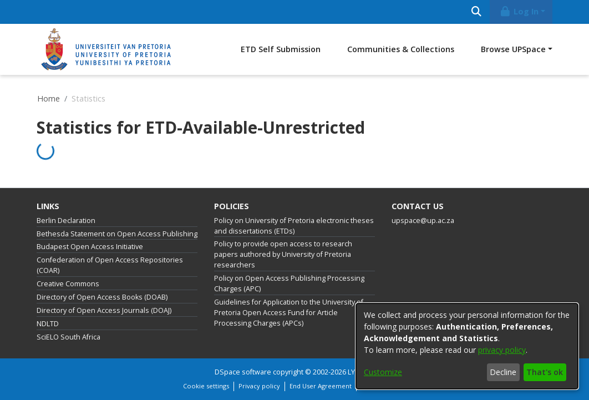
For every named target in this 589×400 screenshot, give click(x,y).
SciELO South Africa (68, 337)
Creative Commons (68, 283)
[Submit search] (476, 12)
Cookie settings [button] (206, 386)
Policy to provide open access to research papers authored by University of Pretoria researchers (283, 254)
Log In (519, 11)
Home (48, 98)
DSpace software (243, 372)
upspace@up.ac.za (423, 220)
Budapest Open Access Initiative (90, 246)
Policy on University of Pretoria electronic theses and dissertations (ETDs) (294, 226)
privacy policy (502, 350)
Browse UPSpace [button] (513, 49)
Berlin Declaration (66, 220)
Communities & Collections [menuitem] (400, 49)
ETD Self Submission (281, 49)
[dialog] (467, 346)
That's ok (544, 372)
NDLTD (48, 323)
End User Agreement (321, 386)
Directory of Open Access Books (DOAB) (102, 297)
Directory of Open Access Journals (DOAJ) (104, 310)
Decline (503, 372)
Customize (383, 372)
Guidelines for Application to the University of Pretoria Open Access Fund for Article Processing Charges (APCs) (288, 312)
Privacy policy (259, 386)
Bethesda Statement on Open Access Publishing (117, 234)
